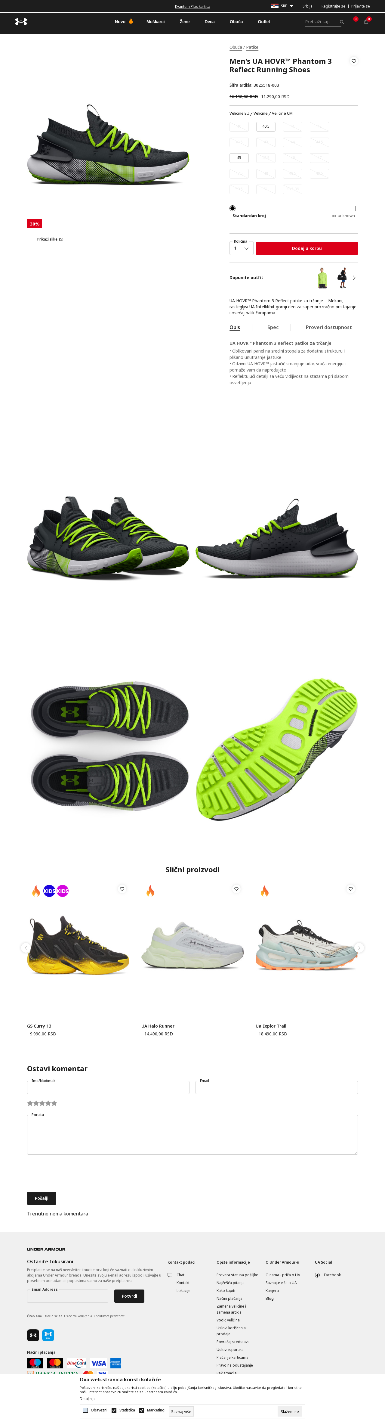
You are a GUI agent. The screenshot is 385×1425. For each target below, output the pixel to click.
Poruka (38, 1114)
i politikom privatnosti (109, 1316)
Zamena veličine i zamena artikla (231, 1309)
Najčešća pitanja (231, 1282)
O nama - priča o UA (283, 1274)
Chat (180, 1274)
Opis (234, 327)
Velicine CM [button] (282, 113)
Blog (270, 1298)
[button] (354, 73)
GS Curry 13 (39, 1026)
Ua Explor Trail (271, 1026)
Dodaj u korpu (307, 248)
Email (204, 1080)
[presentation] (73, 1174)
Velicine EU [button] (239, 113)
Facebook (332, 1274)
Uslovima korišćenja (78, 1316)
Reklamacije (227, 1373)
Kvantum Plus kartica (192, 6)
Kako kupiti (226, 1290)
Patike (252, 47)
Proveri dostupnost (329, 327)
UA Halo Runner (157, 1026)
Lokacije (183, 1290)
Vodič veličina (228, 1320)
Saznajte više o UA (281, 1282)
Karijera (272, 1290)
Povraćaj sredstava (233, 1341)
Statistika (127, 1410)
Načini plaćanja (229, 1298)
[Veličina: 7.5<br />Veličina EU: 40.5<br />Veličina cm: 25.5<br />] (266, 127)
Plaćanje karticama (232, 1357)
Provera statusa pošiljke (237, 1274)
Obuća (235, 47)
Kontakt (183, 1282)
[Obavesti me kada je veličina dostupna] (239, 127)
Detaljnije (88, 1399)
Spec (273, 327)
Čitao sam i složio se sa (76, 1316)
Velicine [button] (261, 113)
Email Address (45, 1289)
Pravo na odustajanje (235, 1365)
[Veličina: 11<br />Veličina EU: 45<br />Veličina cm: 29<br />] (239, 158)
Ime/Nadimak (44, 1080)
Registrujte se (333, 6)
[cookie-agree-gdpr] (290, 1411)
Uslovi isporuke (230, 1349)
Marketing (156, 1410)
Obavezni (99, 1410)
